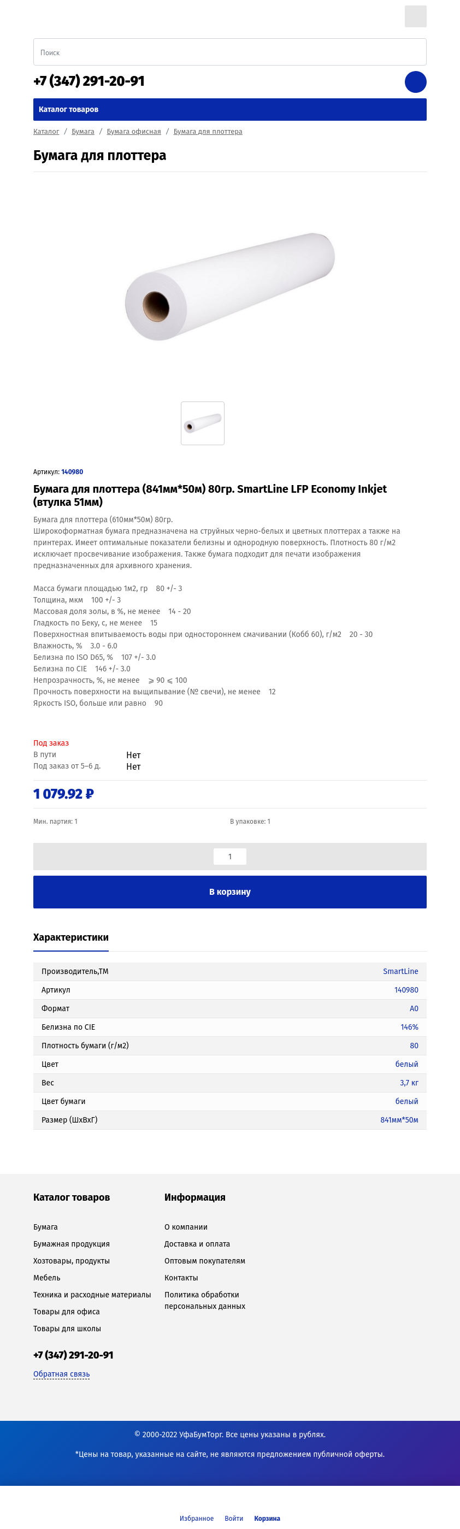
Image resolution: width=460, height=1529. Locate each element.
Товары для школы (67, 1328)
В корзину (230, 892)
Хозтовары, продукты (71, 1261)
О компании (186, 1227)
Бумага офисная (134, 131)
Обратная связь (61, 1374)
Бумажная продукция (71, 1244)
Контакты (181, 1278)
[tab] (71, 938)
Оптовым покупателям (204, 1261)
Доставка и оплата (197, 1244)
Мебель (46, 1278)
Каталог (46, 131)
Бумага (83, 131)
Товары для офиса (66, 1312)
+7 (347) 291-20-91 (89, 81)
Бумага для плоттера (208, 131)
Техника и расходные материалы (92, 1295)
